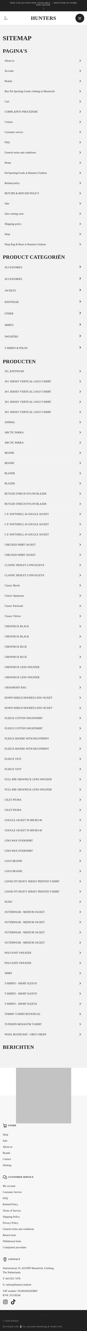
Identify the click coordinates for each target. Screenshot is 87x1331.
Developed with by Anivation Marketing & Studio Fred (32, 1326)
